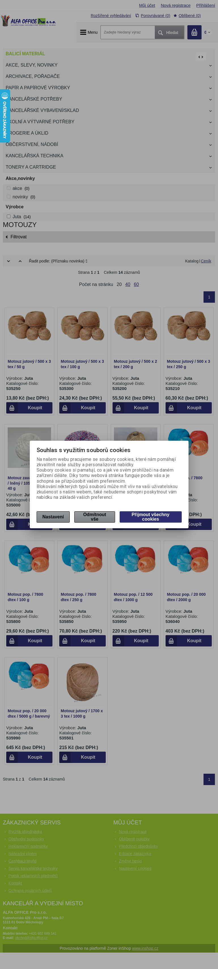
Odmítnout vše (94, 516)
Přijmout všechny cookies (150, 516)
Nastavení (53, 516)
